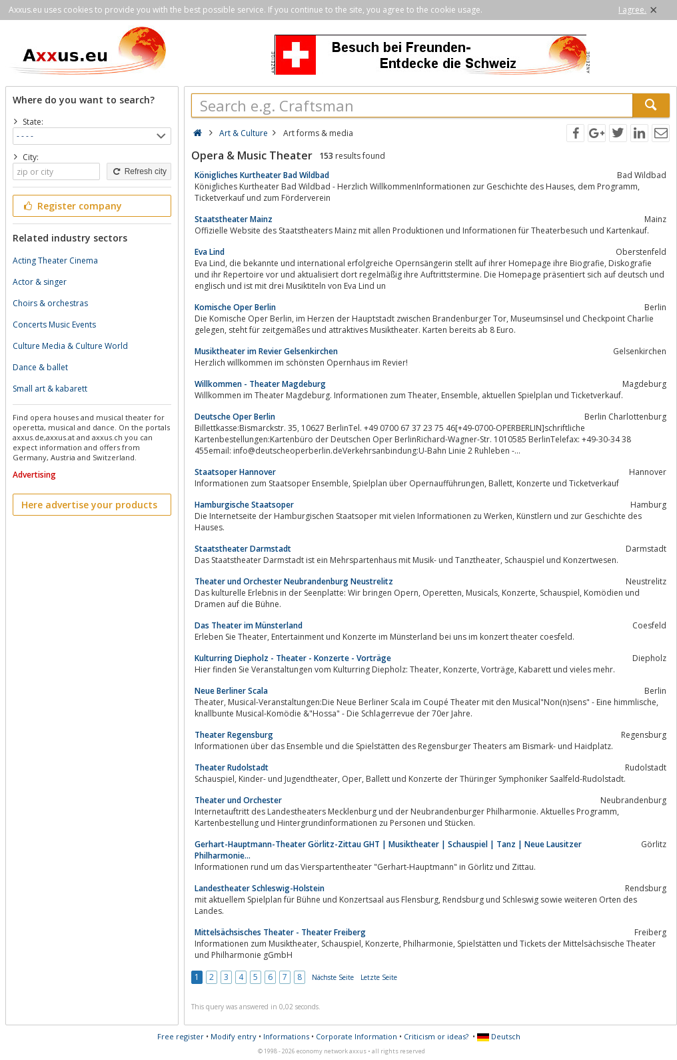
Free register (180, 1036)
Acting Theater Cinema (55, 260)
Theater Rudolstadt (232, 767)
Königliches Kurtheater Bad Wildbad (262, 175)
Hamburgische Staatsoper (244, 504)
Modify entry (234, 1036)
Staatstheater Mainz (234, 219)
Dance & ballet (40, 367)
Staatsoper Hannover (235, 472)
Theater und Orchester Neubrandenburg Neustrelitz (294, 581)
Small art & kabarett (50, 388)
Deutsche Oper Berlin (235, 416)
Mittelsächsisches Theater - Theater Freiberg (280, 932)
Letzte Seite (378, 977)
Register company (71, 205)
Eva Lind (210, 251)
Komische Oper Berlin (235, 307)
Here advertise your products (89, 504)
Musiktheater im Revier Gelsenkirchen (266, 351)
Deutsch (498, 1036)
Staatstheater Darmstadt (243, 548)
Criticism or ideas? (436, 1036)
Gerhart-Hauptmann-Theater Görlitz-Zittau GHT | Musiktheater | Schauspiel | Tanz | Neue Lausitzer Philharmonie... (388, 850)
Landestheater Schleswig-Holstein (260, 888)
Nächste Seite (333, 977)
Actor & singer (40, 282)
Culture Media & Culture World (70, 346)
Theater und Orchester (238, 800)
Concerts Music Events (54, 324)
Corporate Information (356, 1036)
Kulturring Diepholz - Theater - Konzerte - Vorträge (293, 658)
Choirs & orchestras (50, 303)
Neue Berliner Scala (231, 690)
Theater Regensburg (234, 734)
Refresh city (139, 171)
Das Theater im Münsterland (249, 625)
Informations (286, 1036)
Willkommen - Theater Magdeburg (260, 384)
